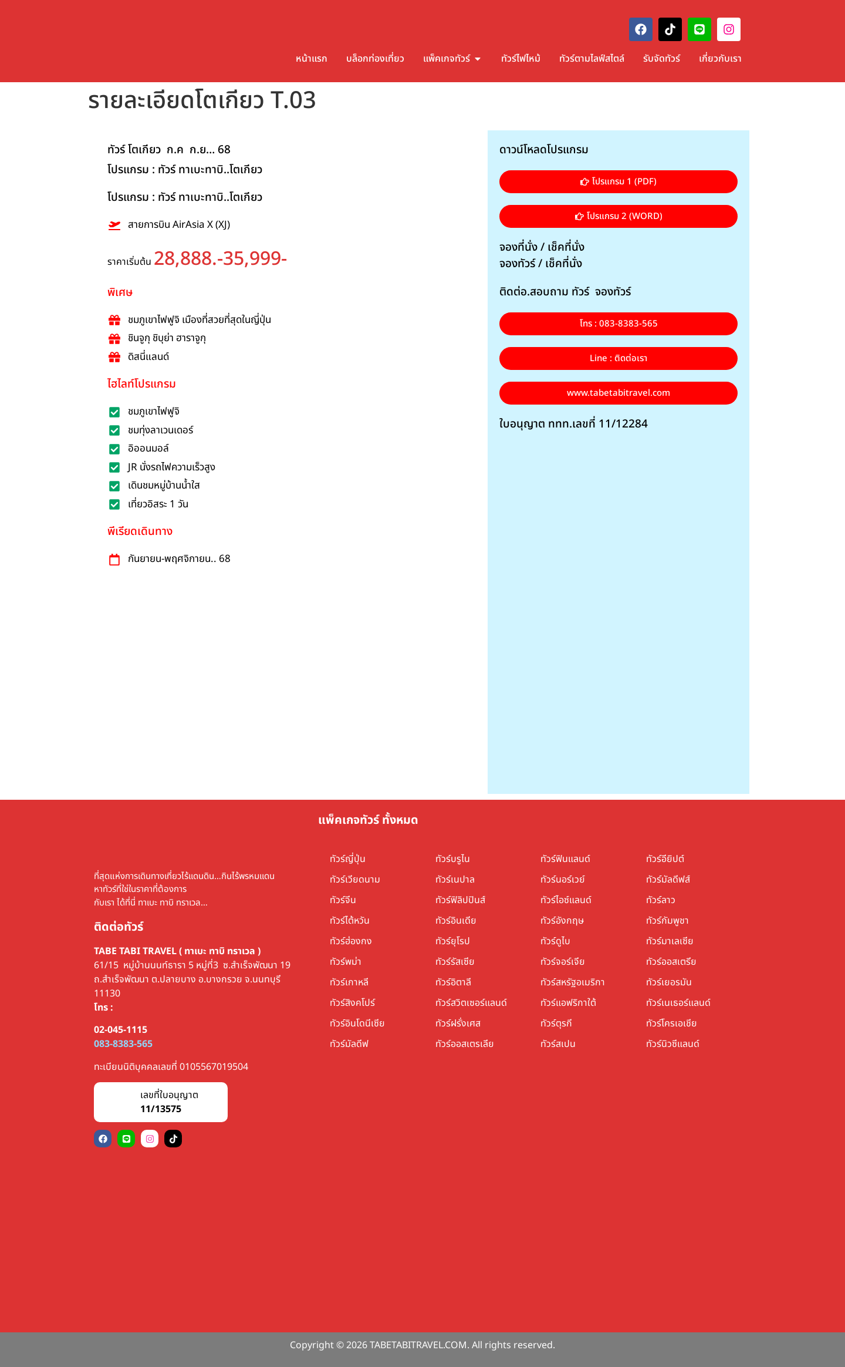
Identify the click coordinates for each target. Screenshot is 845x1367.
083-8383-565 (123, 1044)
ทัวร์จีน (343, 900)
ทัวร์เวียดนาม (355, 880)
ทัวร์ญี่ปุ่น (348, 859)
